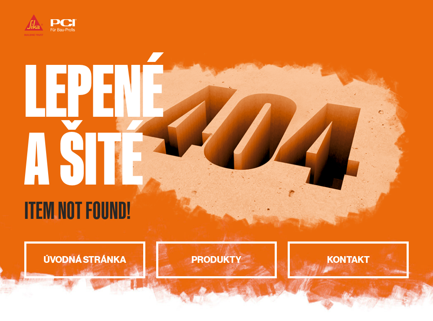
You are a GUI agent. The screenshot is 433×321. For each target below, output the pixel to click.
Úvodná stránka (85, 259)
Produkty (216, 259)
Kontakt (348, 259)
